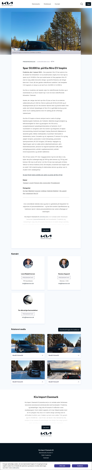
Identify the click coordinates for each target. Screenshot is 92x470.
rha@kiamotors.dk (64, 283)
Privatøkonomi (55, 183)
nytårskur (44, 191)
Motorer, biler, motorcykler (42, 183)
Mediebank (47, 4)
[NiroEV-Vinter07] (64, 370)
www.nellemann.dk (39, 219)
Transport (26, 183)
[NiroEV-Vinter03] (28, 370)
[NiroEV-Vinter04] (28, 343)
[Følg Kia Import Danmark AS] (88, 4)
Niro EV (35, 193)
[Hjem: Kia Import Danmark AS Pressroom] (7, 4)
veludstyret (29, 193)
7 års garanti (62, 191)
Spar (26, 191)
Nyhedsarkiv (36, 4)
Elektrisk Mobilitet (52, 191)
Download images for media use (69, 330)
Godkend (80, 466)
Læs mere (46, 230)
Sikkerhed (31, 191)
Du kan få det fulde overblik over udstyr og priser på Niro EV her (43, 175)
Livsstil (31, 183)
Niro (24, 193)
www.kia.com (44, 217)
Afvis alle (62, 466)
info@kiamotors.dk (28, 317)
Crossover (37, 191)
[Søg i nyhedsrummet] (81, 4)
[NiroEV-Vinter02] (64, 343)
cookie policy (15, 468)
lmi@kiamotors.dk (28, 283)
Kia (24, 191)
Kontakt (57, 4)
